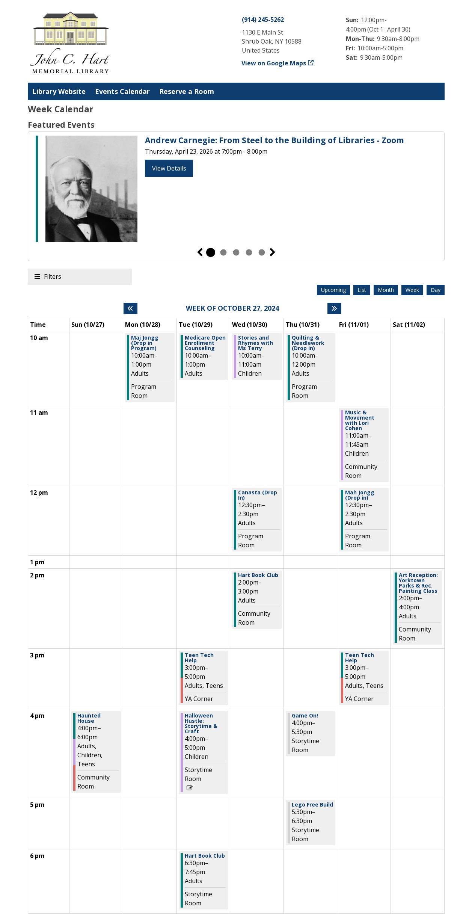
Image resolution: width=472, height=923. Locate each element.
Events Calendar (122, 91)
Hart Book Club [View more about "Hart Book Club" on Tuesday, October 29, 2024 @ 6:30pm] (205, 855)
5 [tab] (261, 252)
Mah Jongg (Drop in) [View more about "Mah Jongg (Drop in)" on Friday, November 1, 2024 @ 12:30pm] (359, 495)
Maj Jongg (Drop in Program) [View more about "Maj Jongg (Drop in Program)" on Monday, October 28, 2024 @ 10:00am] (144, 343)
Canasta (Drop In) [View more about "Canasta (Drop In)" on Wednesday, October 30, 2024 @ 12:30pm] (257, 495)
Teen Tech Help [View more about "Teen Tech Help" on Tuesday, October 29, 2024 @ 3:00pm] (199, 658)
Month (386, 289)
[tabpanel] (236, 190)
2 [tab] (223, 252)
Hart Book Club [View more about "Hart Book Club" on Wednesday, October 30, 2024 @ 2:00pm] (258, 575)
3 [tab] (236, 252)
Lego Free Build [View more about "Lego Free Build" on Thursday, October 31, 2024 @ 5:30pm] (312, 804)
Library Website (59, 91)
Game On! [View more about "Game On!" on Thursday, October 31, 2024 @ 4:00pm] (305, 715)
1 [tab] (210, 252)
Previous (199, 252)
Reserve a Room (186, 91)
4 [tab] (248, 252)
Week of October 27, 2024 (232, 308)
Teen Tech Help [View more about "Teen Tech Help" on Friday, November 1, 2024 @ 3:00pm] (359, 658)
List (361, 289)
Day (435, 289)
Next (272, 252)
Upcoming (333, 289)
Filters (52, 276)
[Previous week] (130, 308)
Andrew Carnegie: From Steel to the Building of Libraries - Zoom (274, 140)
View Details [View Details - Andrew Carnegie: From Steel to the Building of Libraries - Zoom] (169, 168)
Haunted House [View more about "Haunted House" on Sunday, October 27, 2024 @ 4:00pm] (89, 718)
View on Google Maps (274, 63)
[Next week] (334, 308)
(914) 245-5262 (263, 19)
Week (412, 289)
